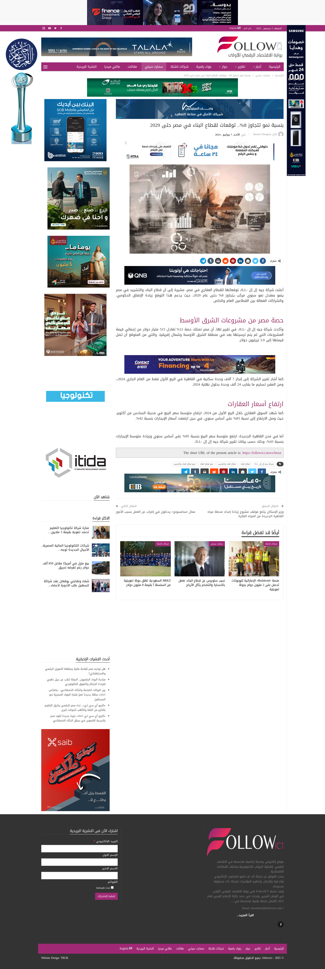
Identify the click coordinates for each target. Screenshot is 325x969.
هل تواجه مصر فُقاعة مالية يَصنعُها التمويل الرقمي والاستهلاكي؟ (75, 671)
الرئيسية (274, 66)
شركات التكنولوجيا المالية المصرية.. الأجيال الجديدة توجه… (65, 548)
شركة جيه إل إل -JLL (264, 464)
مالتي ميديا (112, 66)
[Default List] (112, 887)
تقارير (241, 66)
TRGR (64, 958)
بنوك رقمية (203, 66)
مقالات (132, 66)
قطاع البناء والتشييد (227, 464)
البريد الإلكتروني (105, 841)
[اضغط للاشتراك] (106, 896)
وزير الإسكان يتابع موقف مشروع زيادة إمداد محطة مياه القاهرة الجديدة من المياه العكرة (245, 514)
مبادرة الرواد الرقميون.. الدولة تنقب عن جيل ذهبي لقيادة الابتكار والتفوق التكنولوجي (76, 682)
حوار (224, 66)
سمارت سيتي (154, 66)
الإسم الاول (110, 855)
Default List (105, 887)
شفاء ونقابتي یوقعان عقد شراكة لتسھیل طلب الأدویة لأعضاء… (66, 583)
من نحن (247, 28)
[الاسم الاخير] (79, 875)
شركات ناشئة (180, 66)
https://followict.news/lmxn (262, 452)
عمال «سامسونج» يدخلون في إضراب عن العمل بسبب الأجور (155, 512)
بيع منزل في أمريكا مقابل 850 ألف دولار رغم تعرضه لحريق (66, 565)
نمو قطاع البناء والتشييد (184, 464)
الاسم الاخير (110, 868)
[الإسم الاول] (79, 862)
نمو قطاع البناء (206, 464)
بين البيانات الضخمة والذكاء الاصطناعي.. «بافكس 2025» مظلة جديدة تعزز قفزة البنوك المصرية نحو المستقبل (77, 694)
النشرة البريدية (86, 66)
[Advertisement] (75, 624)
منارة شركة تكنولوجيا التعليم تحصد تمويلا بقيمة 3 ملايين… (68, 530)
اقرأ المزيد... (245, 915)
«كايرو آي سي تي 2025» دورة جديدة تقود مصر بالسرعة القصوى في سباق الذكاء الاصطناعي (78, 718)
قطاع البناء (245, 464)
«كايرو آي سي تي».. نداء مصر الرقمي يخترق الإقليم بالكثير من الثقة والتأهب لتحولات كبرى (75, 708)
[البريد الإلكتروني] (79, 848)
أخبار (258, 66)
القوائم (113, 882)
